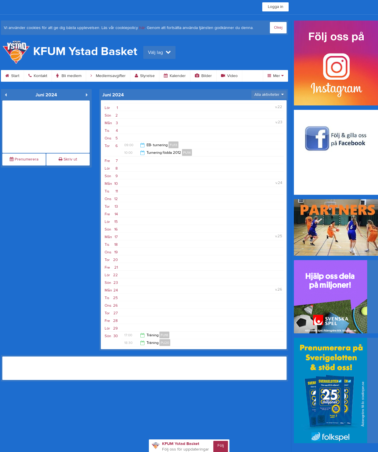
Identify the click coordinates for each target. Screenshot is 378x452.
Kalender (175, 76)
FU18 (164, 335)
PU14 (187, 152)
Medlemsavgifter (108, 76)
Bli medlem (68, 76)
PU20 (165, 342)
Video (229, 76)
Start (12, 76)
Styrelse (145, 76)
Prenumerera (24, 159)
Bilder (203, 76)
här (142, 27)
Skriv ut (68, 159)
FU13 (173, 145)
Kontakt (37, 76)
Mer (276, 76)
